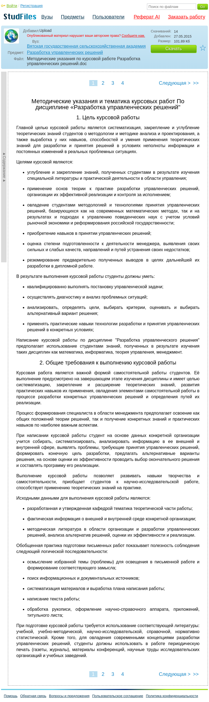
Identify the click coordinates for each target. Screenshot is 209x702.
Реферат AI (147, 17)
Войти (12, 6)
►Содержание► (4, 167)
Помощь (10, 696)
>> (196, 83)
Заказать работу (186, 17)
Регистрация (31, 6)
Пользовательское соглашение (117, 696)
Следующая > (174, 83)
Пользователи (108, 17)
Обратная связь (33, 696)
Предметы (72, 17)
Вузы (47, 17)
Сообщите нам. (133, 35)
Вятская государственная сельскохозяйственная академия (86, 46)
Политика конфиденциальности (172, 696)
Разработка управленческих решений (65, 52)
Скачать (173, 48)
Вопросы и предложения (69, 696)
